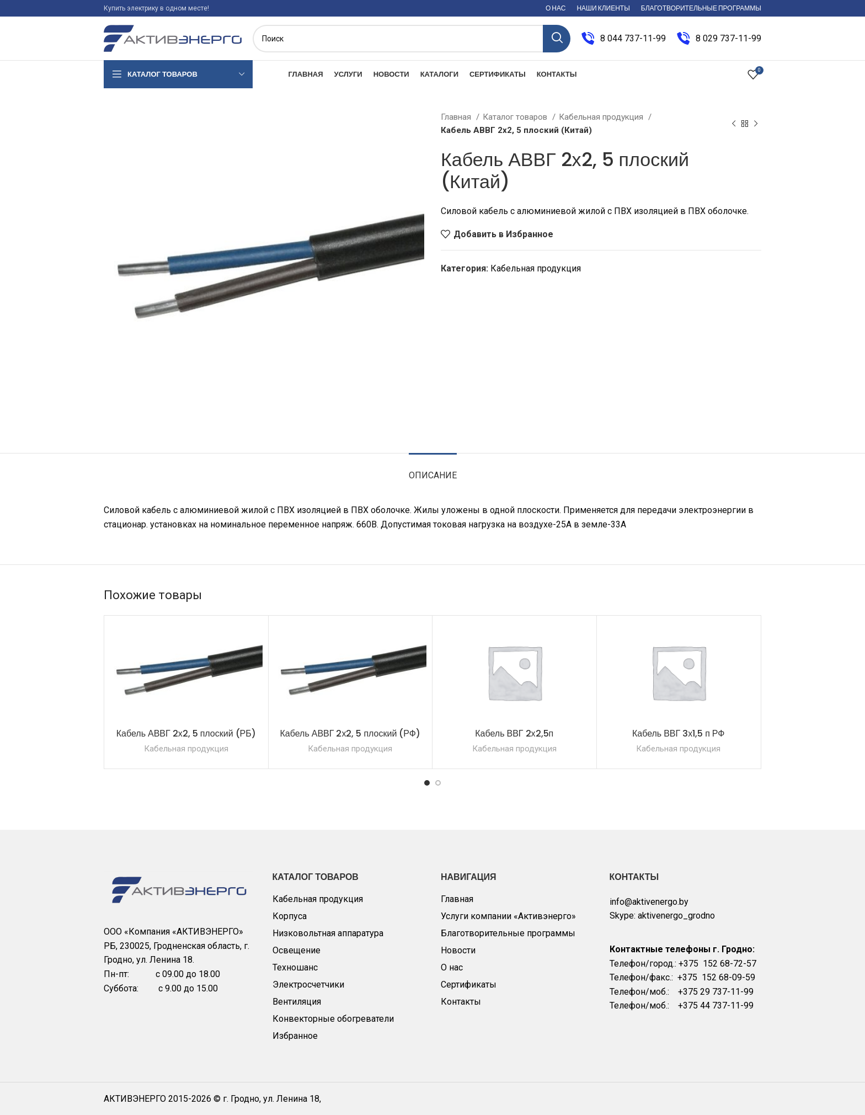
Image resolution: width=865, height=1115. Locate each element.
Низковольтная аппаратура (328, 933)
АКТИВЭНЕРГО (136, 1098)
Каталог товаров (516, 117)
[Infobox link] (623, 38)
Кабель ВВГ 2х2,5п (514, 733)
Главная (457, 117)
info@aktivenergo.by (649, 902)
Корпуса (290, 916)
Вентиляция (297, 1001)
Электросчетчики (308, 984)
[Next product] (755, 123)
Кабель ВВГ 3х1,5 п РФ (678, 733)
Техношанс (295, 967)
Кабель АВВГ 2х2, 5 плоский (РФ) (350, 733)
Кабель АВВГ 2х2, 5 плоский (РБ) (186, 733)
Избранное (295, 1036)
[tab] (433, 470)
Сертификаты (468, 984)
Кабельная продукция (602, 117)
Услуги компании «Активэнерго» (508, 916)
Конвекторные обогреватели (333, 1018)
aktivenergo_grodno (676, 915)
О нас (452, 967)
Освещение (297, 950)
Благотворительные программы (508, 933)
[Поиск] (411, 38)
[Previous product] (733, 123)
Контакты (461, 1001)
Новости (458, 950)
